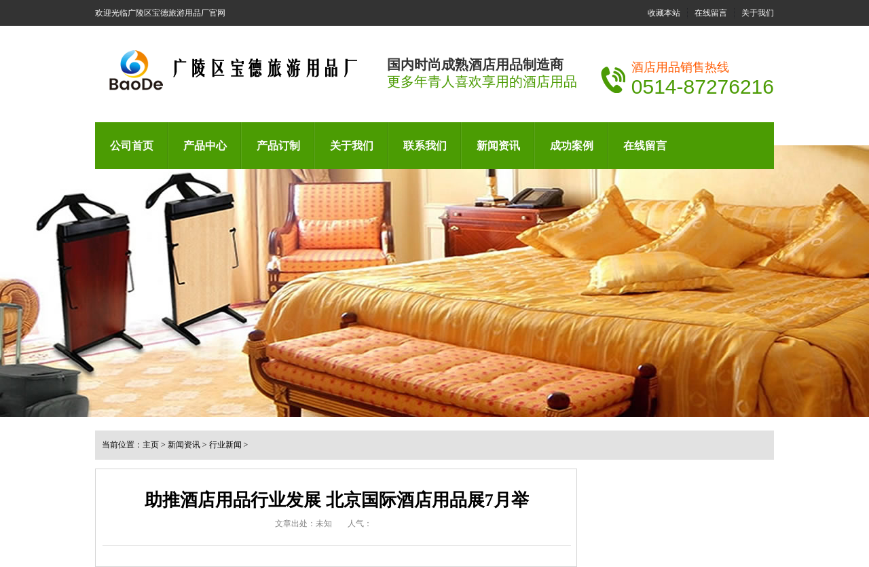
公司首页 (131, 145)
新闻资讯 (498, 145)
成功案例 (571, 145)
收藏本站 (664, 13)
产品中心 (205, 145)
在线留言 (711, 13)
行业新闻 (225, 445)
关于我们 (757, 13)
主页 (151, 445)
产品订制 (278, 145)
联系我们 (425, 145)
